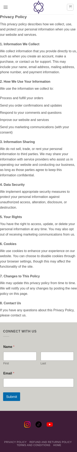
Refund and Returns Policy (51, 442)
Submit (11, 397)
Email (8, 373)
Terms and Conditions (34, 445)
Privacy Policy (15, 442)
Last (43, 363)
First (6, 363)
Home (57, 445)
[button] (5, 7)
